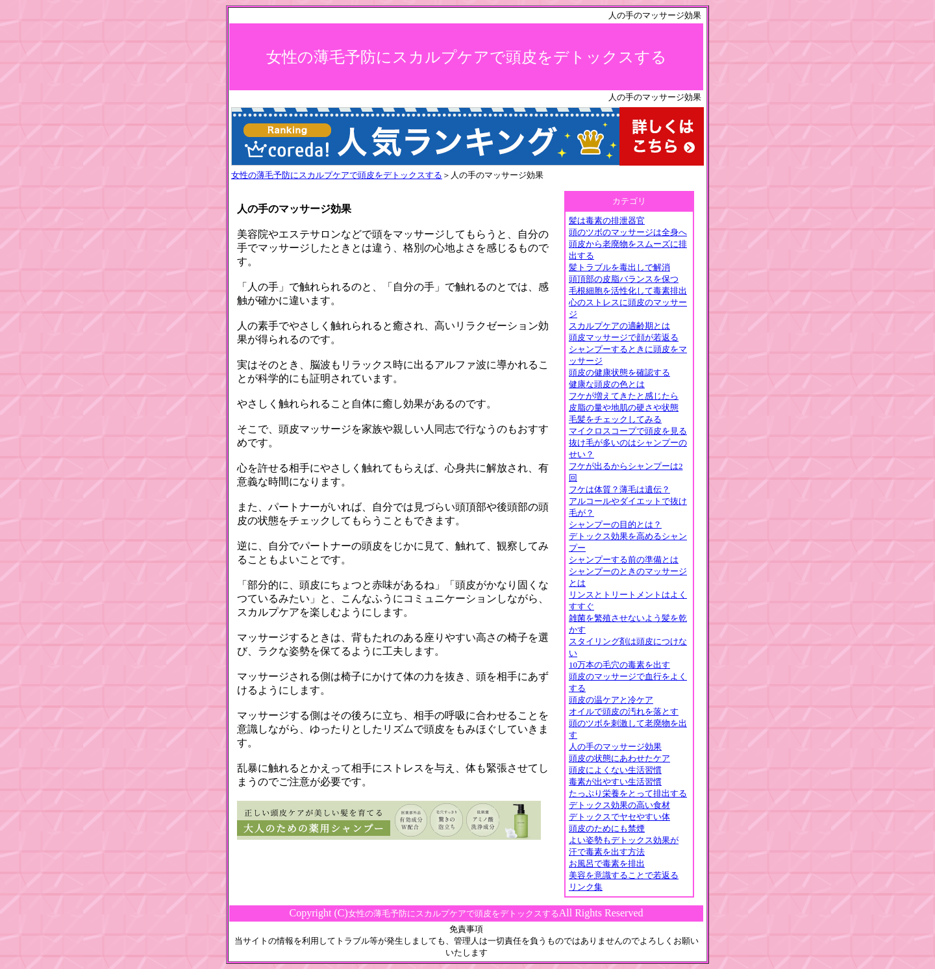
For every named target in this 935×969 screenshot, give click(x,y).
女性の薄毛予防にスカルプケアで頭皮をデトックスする (336, 175)
